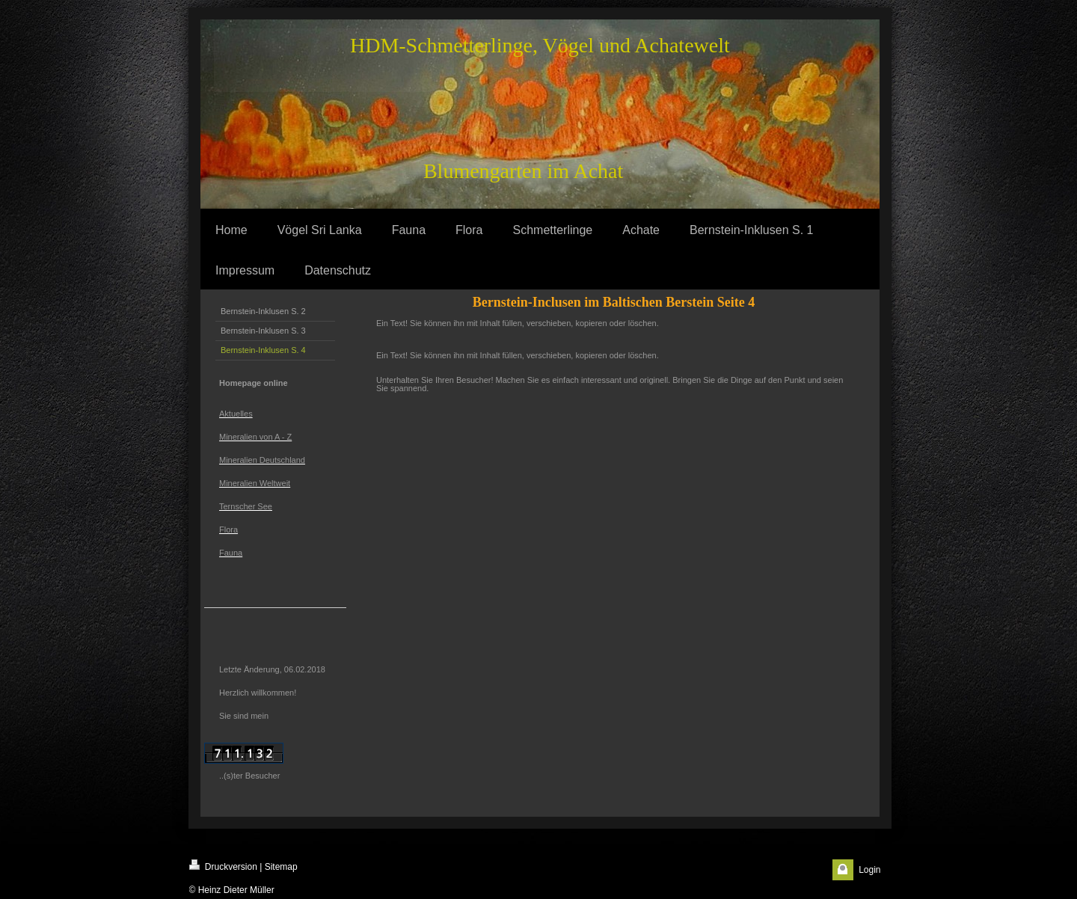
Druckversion (223, 865)
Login (869, 870)
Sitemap (281, 867)
